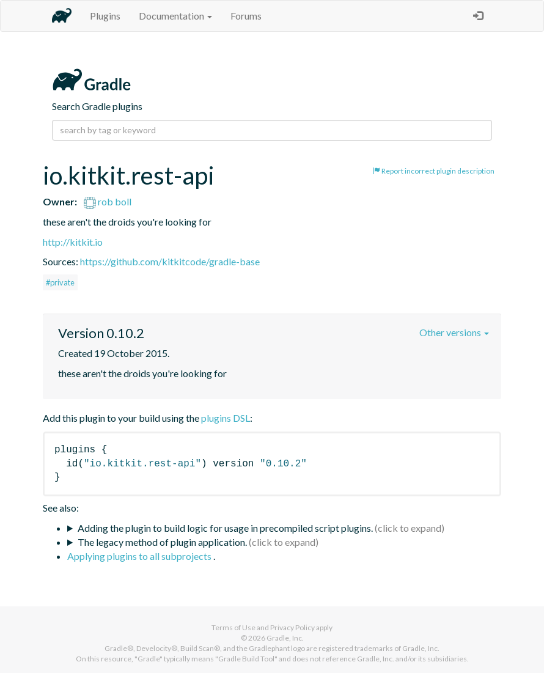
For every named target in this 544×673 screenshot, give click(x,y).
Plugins (105, 15)
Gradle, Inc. (285, 637)
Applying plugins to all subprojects (140, 556)
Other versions (454, 332)
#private (60, 282)
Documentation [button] (175, 15)
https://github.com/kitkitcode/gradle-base (170, 261)
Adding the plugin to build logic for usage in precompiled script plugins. (225, 528)
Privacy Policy (292, 627)
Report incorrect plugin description (433, 170)
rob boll (107, 201)
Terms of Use (233, 627)
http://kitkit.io (73, 242)
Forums (246, 15)
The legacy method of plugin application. (162, 542)
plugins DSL (225, 418)
